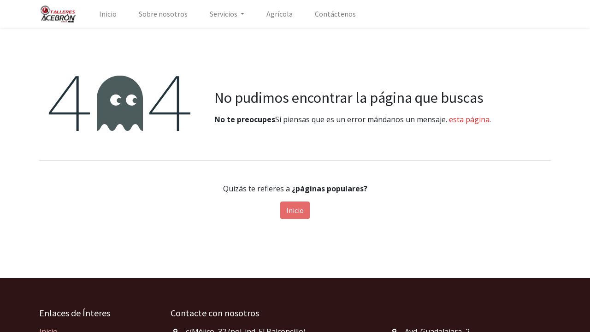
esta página (469, 119)
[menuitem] (108, 14)
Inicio (295, 210)
